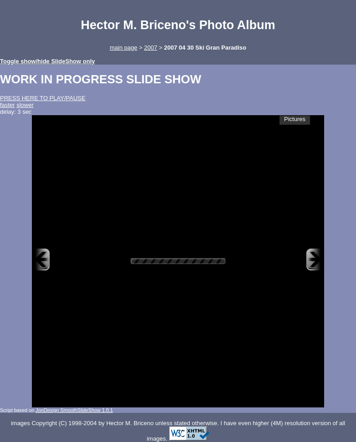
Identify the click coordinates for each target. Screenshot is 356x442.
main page (123, 47)
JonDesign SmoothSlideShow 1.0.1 (74, 410)
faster (7, 105)
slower (25, 105)
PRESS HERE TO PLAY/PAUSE (43, 98)
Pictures (294, 119)
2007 (151, 47)
